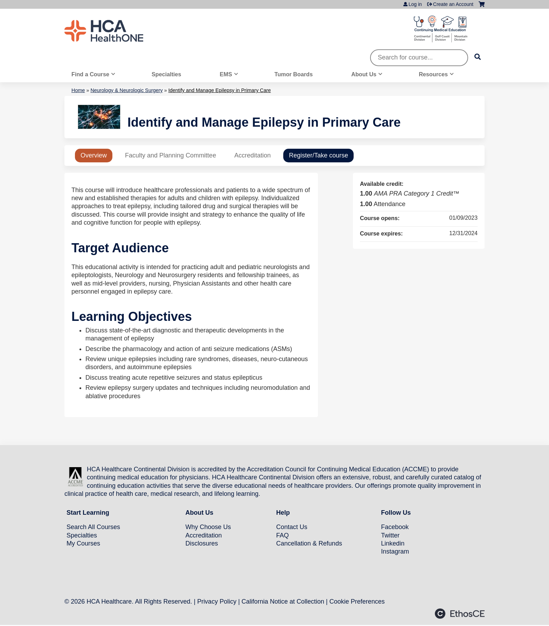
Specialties (166, 74)
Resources (433, 74)
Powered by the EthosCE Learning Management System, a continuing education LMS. (460, 614)
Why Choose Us (208, 526)
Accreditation (252, 155)
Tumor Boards (293, 74)
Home (78, 90)
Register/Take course (318, 155)
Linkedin (392, 543)
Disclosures (201, 543)
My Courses (83, 543)
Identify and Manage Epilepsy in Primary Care (219, 90)
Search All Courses (93, 526)
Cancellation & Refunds (309, 543)
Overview (94, 155)
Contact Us (291, 526)
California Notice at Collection (283, 601)
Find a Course (90, 74)
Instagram (395, 551)
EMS (226, 74)
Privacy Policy (216, 601)
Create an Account (453, 4)
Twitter (390, 535)
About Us (363, 74)
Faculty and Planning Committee (170, 155)
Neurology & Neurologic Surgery (126, 90)
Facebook (395, 526)
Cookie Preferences (357, 601)
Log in (415, 4)
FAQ (282, 535)
